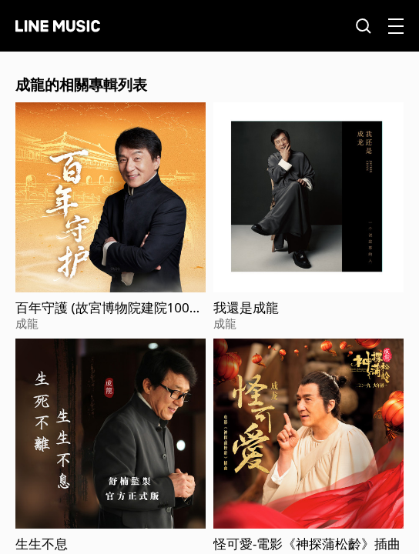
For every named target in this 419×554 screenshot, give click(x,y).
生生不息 (41, 544)
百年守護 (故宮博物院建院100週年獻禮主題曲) (109, 307)
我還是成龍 (246, 307)
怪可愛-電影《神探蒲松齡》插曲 (307, 544)
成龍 (27, 323)
